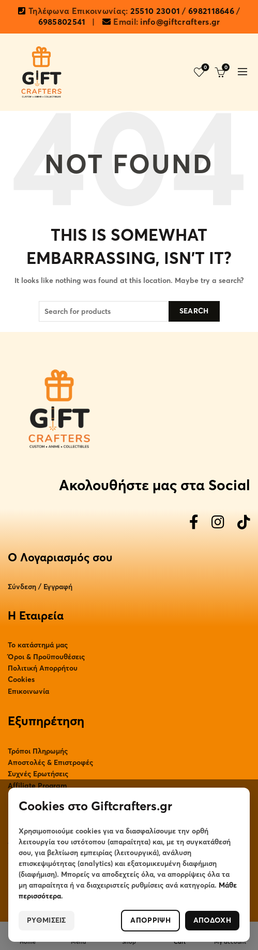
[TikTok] (243, 523)
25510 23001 (155, 11)
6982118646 (211, 11)
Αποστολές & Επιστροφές (50, 762)
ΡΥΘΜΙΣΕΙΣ (46, 920)
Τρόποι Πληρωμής (38, 751)
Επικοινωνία (28, 691)
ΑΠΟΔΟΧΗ (212, 920)
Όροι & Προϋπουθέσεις (46, 657)
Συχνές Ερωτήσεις (38, 774)
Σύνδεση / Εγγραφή (40, 587)
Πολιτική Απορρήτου (43, 668)
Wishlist (204, 67)
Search (194, 311)
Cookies (21, 680)
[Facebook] (194, 523)
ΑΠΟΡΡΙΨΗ (150, 920)
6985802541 (62, 22)
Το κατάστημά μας (38, 645)
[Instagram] (217, 523)
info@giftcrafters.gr (180, 22)
